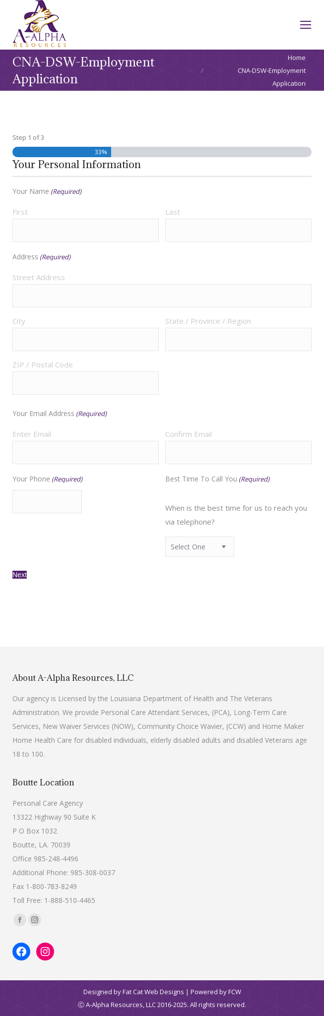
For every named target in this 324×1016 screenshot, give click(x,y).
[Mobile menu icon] (306, 25)
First (20, 212)
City (18, 321)
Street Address (38, 277)
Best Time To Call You (217, 479)
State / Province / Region (208, 321)
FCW (234, 991)
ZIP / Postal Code (42, 364)
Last (172, 212)
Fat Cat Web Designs (153, 991)
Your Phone (47, 479)
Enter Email (31, 434)
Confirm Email (188, 434)
